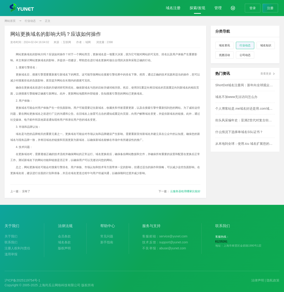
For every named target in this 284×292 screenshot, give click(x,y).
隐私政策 (273, 280)
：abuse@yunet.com (164, 248)
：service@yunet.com (164, 236)
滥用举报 (11, 254)
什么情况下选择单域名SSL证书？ (239, 132)
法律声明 (257, 280)
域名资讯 (224, 45)
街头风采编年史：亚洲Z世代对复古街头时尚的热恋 (245, 120)
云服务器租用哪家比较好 (185, 191)
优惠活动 (224, 55)
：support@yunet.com (165, 242)
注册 (270, 8)
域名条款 (64, 242)
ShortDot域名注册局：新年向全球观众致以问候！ (245, 85)
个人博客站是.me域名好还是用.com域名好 (245, 108)
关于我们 (11, 236)
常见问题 (106, 236)
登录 (252, 8)
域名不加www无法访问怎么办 (236, 97)
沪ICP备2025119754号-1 (22, 280)
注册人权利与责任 (17, 248)
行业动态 (30, 20)
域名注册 (173, 8)
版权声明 (64, 248)
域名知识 (265, 45)
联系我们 (11, 242)
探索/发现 (197, 8)
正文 (47, 20)
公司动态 (245, 55)
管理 (218, 8)
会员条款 (64, 236)
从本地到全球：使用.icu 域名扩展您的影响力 (245, 143)
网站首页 (10, 20)
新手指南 (106, 242)
